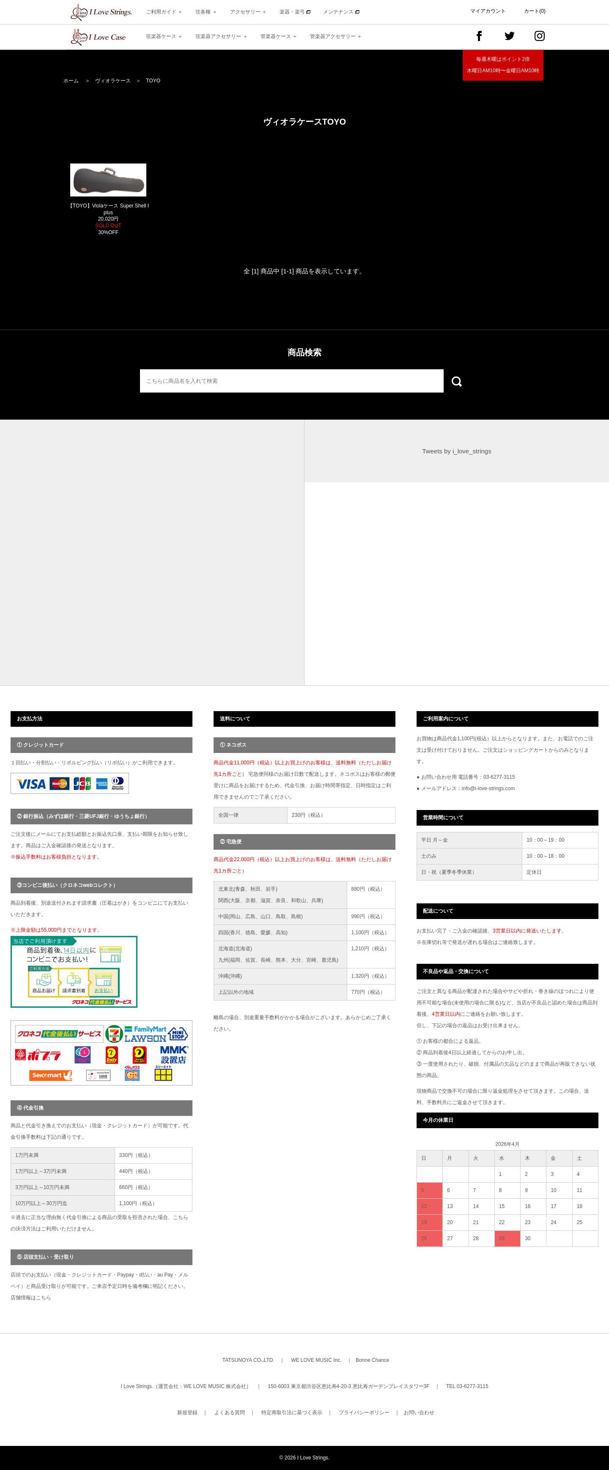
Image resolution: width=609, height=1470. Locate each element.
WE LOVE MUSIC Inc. (316, 1360)
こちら (43, 1298)
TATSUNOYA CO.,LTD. (248, 1360)
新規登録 (187, 1412)
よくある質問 (229, 1412)
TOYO (153, 81)
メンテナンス (341, 12)
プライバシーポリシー (364, 1412)
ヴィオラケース (113, 81)
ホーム (71, 81)
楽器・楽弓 (295, 12)
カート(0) (535, 11)
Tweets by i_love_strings (456, 451)
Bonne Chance (372, 1360)
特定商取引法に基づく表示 (291, 1412)
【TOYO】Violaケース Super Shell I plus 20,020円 (108, 219)
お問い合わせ (419, 1412)
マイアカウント (488, 11)
